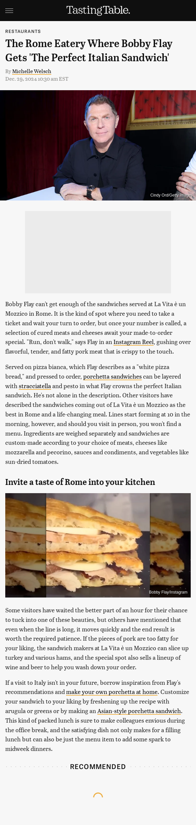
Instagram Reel (133, 341)
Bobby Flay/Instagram (168, 592)
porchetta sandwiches (112, 376)
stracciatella (35, 386)
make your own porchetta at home (112, 691)
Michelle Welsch (31, 71)
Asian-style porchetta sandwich (139, 710)
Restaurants (23, 31)
